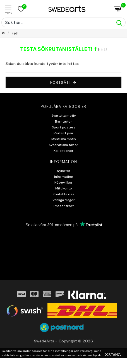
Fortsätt (60, 82)
